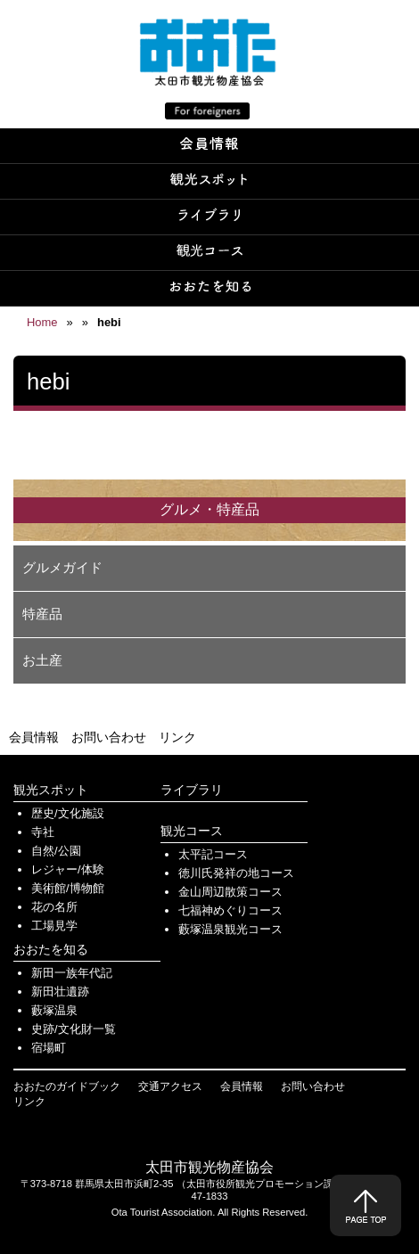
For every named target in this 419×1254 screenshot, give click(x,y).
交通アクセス (170, 1086)
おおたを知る (50, 949)
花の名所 (54, 907)
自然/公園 (56, 850)
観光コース (191, 831)
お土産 (42, 660)
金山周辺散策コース (230, 891)
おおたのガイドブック (66, 1086)
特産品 (42, 613)
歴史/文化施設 (67, 813)
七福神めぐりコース (230, 910)
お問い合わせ (108, 737)
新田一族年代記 (71, 972)
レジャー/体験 (67, 869)
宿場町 (48, 1047)
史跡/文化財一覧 (73, 1029)
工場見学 (54, 925)
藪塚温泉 (54, 1010)
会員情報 (34, 737)
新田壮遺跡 (60, 991)
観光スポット (50, 790)
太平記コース (213, 854)
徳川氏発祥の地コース (236, 873)
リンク (177, 737)
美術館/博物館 (67, 888)
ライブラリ (191, 790)
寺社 (42, 832)
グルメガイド (62, 567)
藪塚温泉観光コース (230, 929)
